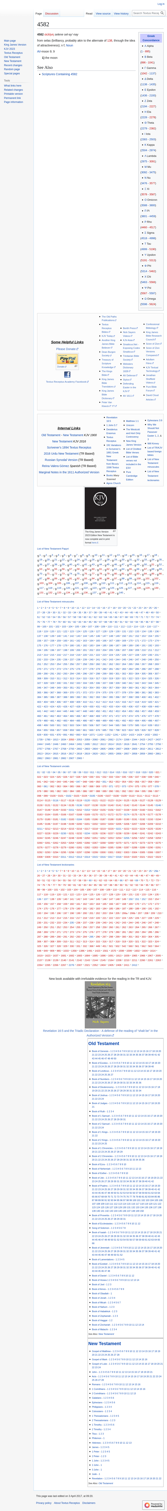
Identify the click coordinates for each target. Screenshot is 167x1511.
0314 (87, 856)
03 (48, 772)
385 (46, 697)
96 (108, 578)
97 (115, 578)
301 (118, 673)
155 (157, 636)
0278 (55, 847)
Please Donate (66, 349)
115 (148, 583)
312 (65, 678)
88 (48, 578)
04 (54, 772)
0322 (150, 856)
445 (65, 711)
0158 (126, 809)
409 (78, 701)
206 (118, 650)
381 (144, 692)
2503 (152, 139)
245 (124, 659)
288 (157, 669)
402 (157, 697)
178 (59, 645)
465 (72, 716)
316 (91, 678)
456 (137, 711)
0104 (84, 795)
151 (131, 636)
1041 (151, 62)
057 (144, 781)
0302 (118, 852)
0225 (150, 828)
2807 (118, 748)
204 (104, 650)
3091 (152, 161)
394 (104, 697)
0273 (142, 842)
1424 (139, 734)
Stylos (126, 379)
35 (160, 559)
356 (104, 687)
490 (111, 720)
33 (145, 559)
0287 (126, 847)
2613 (103, 744)
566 (124, 725)
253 (52, 664)
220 (85, 654)
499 (46, 725)
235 (59, 659)
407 (65, 701)
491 (118, 720)
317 (98, 678)
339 (118, 683)
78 (100, 573)
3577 (152, 183)
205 (111, 650)
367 (52, 692)
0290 (150, 847)
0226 (158, 828)
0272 (134, 842)
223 (104, 654)
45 (108, 564)
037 (137, 776)
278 (91, 669)
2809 (134, 748)
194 (39, 650)
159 (59, 640)
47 (123, 564)
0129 (158, 800)
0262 (55, 842)
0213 (55, 828)
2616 (126, 744)
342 (137, 683)
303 (131, 673)
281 (111, 669)
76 (85, 573)
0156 (111, 809)
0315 (95, 856)
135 (77, 592)
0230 (63, 833)
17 (148, 555)
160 (65, 640)
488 (98, 720)
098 (39, 795)
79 (108, 573)
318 (104, 678)
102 (156, 578)
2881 (55, 758)
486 (85, 720)
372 (85, 692)
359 (124, 687)
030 (91, 776)
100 (139, 578)
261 (104, 664)
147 (104, 636)
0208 (142, 823)
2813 (40, 753)
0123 (111, 800)
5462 (152, 271)
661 (85, 730)
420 (150, 701)
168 (118, 640)
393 (98, 697)
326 (157, 678)
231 (157, 654)
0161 (150, 809)
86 (160, 573)
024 (52, 776)
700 (111, 730)
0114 (40, 800)
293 (65, 673)
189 (131, 645)
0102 (68, 795)
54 (48, 569)
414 (111, 701)
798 (118, 730)
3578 (144, 194)
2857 (126, 753)
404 (46, 701)
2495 (87, 744)
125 (112, 587)
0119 (79, 800)
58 (78, 569)
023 (46, 776)
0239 (126, 833)
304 (137, 673)
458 (150, 711)
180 (72, 645)
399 (137, 697)
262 (111, 664)
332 (72, 683)
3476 (144, 183)
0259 (158, 838)
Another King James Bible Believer (108, 344)
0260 (40, 842)
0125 (126, 800)
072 (118, 786)
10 (95, 555)
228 (137, 654)
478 (157, 716)
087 (91, 791)
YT (113, 406)
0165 (55, 814)
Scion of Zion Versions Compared (153, 352)
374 (98, 692)
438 (144, 706)
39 (63, 564)
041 (39, 781)
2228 (144, 117)
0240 (134, 833)
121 (77, 587)
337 (104, 683)
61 (100, 569)
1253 (123, 734)
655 (46, 730)
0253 (111, 838)
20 (48, 559)
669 (91, 730)
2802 (79, 748)
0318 (118, 856)
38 (55, 564)
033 (111, 776)
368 (59, 692)
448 (85, 711)
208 (131, 650)
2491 (79, 744)
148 (111, 636)
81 (123, 573)
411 (91, 701)
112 (121, 583)
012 (99, 772)
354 (91, 687)
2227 (152, 106)
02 (43, 772)
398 (131, 697)
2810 (142, 748)
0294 (55, 852)
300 (111, 673)
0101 (61, 795)
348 (52, 687)
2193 (152, 95)
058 (150, 781)
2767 (55, 748)
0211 (40, 828)
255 (65, 664)
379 (131, 692)
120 (68, 587)
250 (157, 659)
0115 (48, 800)
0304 (134, 852)
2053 (79, 739)
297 (91, 673)
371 (78, 692)
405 (52, 701)
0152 (79, 809)
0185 (87, 819)
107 (77, 583)
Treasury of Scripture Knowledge (108, 363)
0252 (103, 838)
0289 (142, 847)
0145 (150, 805)
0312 (71, 856)
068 (91, 786)
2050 (71, 739)
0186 (95, 819)
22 (63, 559)
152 (137, 636)
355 (98, 687)
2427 (150, 739)
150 (124, 636)
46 (115, 564)
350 (65, 687)
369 (65, 692)
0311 (63, 856)
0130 (40, 805)
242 (104, 659)
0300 (103, 852)
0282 (87, 847)
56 (63, 569)
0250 (87, 838)
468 (91, 716)
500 (52, 725)
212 (157, 650)
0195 (40, 823)
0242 (150, 833)
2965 (79, 758)
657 (59, 730)
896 (143, 62)
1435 (152, 84)
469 (98, 716)
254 (59, 664)
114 (139, 583)
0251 (95, 838)
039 (150, 776)
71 (48, 573)
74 (70, 573)
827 (150, 730)
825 (137, 730)
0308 (40, 856)
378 (124, 692)
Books (109, 475)
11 (103, 555)
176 (46, 645)
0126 (134, 800)
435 (124, 706)
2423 (142, 739)
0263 (63, 842)
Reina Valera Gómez (55, 466)
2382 (152, 128)
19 (40, 559)
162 (78, 640)
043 (52, 781)
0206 (126, 823)
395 (111, 697)
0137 (87, 805)
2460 (63, 744)
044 (59, 781)
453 (118, 711)
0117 (63, 800)
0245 (48, 838)
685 (104, 730)
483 (65, 720)
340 (124, 683)
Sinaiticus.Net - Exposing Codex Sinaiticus (131, 348)
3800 (152, 205)
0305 (142, 852)
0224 (142, 828)
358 (118, 687)
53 (40, 569)
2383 (144, 139)
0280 (71, 847)
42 (85, 564)
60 (93, 569)
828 (157, 730)
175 (39, 645)
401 (150, 697)
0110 (131, 795)
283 (124, 669)
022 (39, 776)
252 (46, 664)
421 (157, 701)
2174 (118, 739)
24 (78, 559)
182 (85, 645)
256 (72, 664)
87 (40, 578)
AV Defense (129, 375)
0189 (118, 819)
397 (124, 697)
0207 (134, 823)
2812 (158, 748)
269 (157, 664)
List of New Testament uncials (53, 766)
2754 (142, 744)
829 (39, 734)
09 (79, 772)
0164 (48, 814)
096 (150, 791)
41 (78, 564)
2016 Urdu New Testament (61, 453)
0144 (142, 805)
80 (115, 573)
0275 (158, 842)
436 (131, 706)
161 (72, 640)
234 (52, 659)
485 (78, 720)
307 (157, 673)
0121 (95, 800)
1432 (147, 734)
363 (150, 687)
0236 (103, 833)
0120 (87, 800)
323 (137, 678)
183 (91, 645)
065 (72, 786)
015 (118, 772)
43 (93, 564)
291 (52, 673)
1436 (144, 95)
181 (78, 645)
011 (92, 772)
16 (140, 555)
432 (104, 706)
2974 (152, 150)
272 (52, 669)
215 (52, 654)
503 (72, 725)
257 (78, 664)
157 (46, 640)
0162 (158, 809)
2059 (87, 739)
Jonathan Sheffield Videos (151, 379)
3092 (144, 172)
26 (93, 559)
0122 (103, 800)
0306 (150, 852)
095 (144, 791)
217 (65, 654)
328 (46, 683)
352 (78, 687)
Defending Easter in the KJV (129, 387)
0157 (118, 809)
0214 (63, 828)
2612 (95, 744)
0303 (126, 852)
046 (72, 781)
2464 (71, 744)
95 (100, 578)
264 (124, 664)
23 (70, 559)
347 (46, 687)
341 (131, 683)
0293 (48, 852)
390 (78, 697)
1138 (144, 84)
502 (65, 725)
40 (70, 564)
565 (118, 725)
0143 (134, 805)
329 (52, 683)
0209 (150, 823)
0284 (103, 847)
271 (46, 669)
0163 (40, 814)
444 (59, 711)
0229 (55, 833)
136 (86, 592)
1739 (40, 739)
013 (105, 772)
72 (55, 573)
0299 (95, 852)
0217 (87, 828)
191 (144, 645)
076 (144, 786)
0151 (71, 809)
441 (39, 711)
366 (46, 692)
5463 (144, 282)
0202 (95, 823)
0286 (118, 847)
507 (98, 725)
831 (52, 734)
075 (137, 786)
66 (138, 569)
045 (65, 781)
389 (72, 697)
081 (52, 791)
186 (111, 645)
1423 (131, 734)
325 (150, 678)
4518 (144, 238)
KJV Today (107, 336)
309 (46, 678)
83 (138, 573)
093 (131, 791)
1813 (55, 739)
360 (131, 687)
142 (72, 636)
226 (124, 654)
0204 (111, 823)
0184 (79, 819)
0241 (142, 833)
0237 (111, 833)
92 (78, 578)
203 (98, 650)
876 (59, 734)
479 (39, 720)
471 (111, 716)
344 (150, 683)
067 (85, 786)
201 (85, 650)
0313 (79, 856)
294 (72, 673)
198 (65, 650)
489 (104, 720)
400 (144, 697)
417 (131, 701)
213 (39, 654)
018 (138, 772)
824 (131, 730)
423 (46, 706)
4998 (152, 238)
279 (98, 669)
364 (157, 687)
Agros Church (113, 483)
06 (64, 772)
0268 (103, 842)
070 (104, 786)
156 (39, 640)
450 (98, 711)
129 (148, 587)
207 (124, 650)
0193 (150, 819)
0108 (116, 795)
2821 (103, 753)
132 (50, 592)
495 (144, 720)
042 (46, 781)
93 (85, 578)
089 (104, 791)
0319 (126, 856)
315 (85, 678)
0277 (48, 847)
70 (40, 573)
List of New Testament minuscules (153, 463)
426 (65, 706)
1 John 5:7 (111, 425)
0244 (40, 838)
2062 (111, 739)
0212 (48, 828)
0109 (124, 795)
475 (137, 716)
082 (59, 791)
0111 (139, 795)
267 (144, 664)
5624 (152, 304)
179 (65, 645)
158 (52, 640)
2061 (103, 739)
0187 (103, 819)
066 (78, 786)
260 (98, 664)
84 (145, 573)
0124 (118, 800)
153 (144, 636)
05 (59, 772)
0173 (118, 814)
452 (111, 711)
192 (150, 645)
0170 (95, 814)
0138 (95, 805)
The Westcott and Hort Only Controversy (133, 433)
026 (65, 776)
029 (85, 776)
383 (157, 692)
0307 (158, 852)
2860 (150, 753)
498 (39, 725)
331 (65, 683)
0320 (134, 856)
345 (157, 683)
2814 (48, 753)
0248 (71, 838)
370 (72, 692)
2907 (71, 758)
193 (157, 645)
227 (131, 654)
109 (95, 583)
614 (144, 725)
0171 (103, 814)
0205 (118, 823)
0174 (126, 814)
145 (91, 636)
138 (109, 40)
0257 (142, 838)
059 (157, 781)
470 (104, 716)
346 (39, 687)
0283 (95, 847)
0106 (100, 795)
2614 (111, 744)
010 (86, 772)
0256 (134, 838)
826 (144, 730)
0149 (55, 809)
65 (130, 569)
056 (137, 781)
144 (85, 636)
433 (111, 706)
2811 (150, 748)
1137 (152, 73)
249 (150, 659)
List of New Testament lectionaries (153, 476)
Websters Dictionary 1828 (128, 368)
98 (123, 578)
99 (130, 578)
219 (78, 654)
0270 (118, 842)
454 (124, 711)
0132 (55, 805)
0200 (79, 823)
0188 (111, 819)
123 (95, 587)
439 (150, 706)
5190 (152, 249)
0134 (63, 805)
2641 (134, 744)
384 (39, 697)
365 (39, 692)
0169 (87, 814)
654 (39, 730)
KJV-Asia (127, 340)
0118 (71, 800)
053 (118, 781)
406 (59, 701)
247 (137, 659)
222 (98, 654)
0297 (79, 852)
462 (52, 716)
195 (46, 650)
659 (72, 730)
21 (55, 559)
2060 (95, 739)
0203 (103, 823)
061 (46, 786)
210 (144, 650)
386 (52, 697)
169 (124, 640)
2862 (40, 758)
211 (150, 650)
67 (145, 569)
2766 (48, 748)
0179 (40, 819)
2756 (158, 744)
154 (150, 636)
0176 (142, 814)
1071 (92, 734)
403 (39, 701)
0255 (126, 838)
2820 (95, 753)
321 (124, 678)
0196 (48, 823)
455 (131, 711)
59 (85, 569)
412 (98, 701)
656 (52, 730)
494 (137, 720)
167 (111, 640)
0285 (111, 847)
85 (153, 573)
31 (130, 559)
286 (144, 669)
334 (85, 683)
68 (153, 569)
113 (130, 583)
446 (72, 711)
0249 (79, 838)
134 (68, 592)
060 (39, 786)
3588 (144, 205)
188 (124, 645)
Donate (60, 367)
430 (91, 706)
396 (118, 697)
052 (111, 781)
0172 (111, 814)
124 (103, 587)
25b (156, 871)
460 (39, 716)
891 (65, 734)
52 (160, 564)
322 (131, 678)
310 (52, 678)
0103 (76, 795)
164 (91, 640)
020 (151, 772)
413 (104, 701)
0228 (48, 833)
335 (91, 683)
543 (104, 725)
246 (131, 659)
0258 (150, 838)
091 (118, 791)
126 (121, 587)
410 (85, 701)
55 (55, 569)
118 (50, 587)
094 (137, 791)
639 (150, 725)
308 (39, 678)
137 (95, 592)
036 (131, 776)
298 (98, 673)
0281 (79, 847)
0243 (158, 833)
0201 (87, 823)
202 (91, 650)
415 (118, 701)
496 (150, 720)
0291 (158, 847)
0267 (95, 842)
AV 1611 (127, 396)
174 (157, 640)
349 (59, 687)
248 (144, 659)
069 (98, 786)
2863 (48, 758)
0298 (87, 852)
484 (72, 720)
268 (150, 664)
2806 (111, 748)
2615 (118, 744)
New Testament (73, 435)
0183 (71, 819)
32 (138, 559)
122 (86, 587)
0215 (71, 828)
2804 (95, 748)
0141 (118, 805)
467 (85, 716)
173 (150, 640)
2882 (63, 758)
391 (85, 697)
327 (39, 683)
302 (124, 673)
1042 (144, 73)
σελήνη (49, 34)
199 (72, 650)
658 (65, 730)
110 (103, 583)
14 (125, 555)
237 (72, 659)
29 (115, 559)
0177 (150, 814)
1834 (63, 739)
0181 (55, 819)
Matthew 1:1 (132, 421)
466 (78, 716)
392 (91, 697)
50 (145, 564)
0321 (142, 856)
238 (78, 659)
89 (55, 578)
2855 (111, 753)
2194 (144, 106)
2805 (103, 748)
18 (155, 555)
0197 (55, 823)
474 (131, 716)
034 (118, 776)
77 (93, 573)
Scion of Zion (153, 343)
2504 (144, 150)
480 (46, 720)
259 (91, 664)
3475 (152, 172)
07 (69, 772)
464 (65, 716)
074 (131, 786)
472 (118, 716)
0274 (150, 842)
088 (98, 791)
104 (50, 583)
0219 (103, 828)
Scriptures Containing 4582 (59, 74)
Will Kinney (153, 443)
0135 (71, 805)
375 (104, 692)
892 (72, 734)
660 (78, 730)
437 (137, 706)
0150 (63, 809)
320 (118, 678)
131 (41, 592)
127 (130, 587)
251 (39, 664)
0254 (118, 838)
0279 (63, 847)
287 (150, 669)
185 (104, 645)
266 (137, 664)
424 (52, 706)
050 (98, 781)
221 (91, 654)
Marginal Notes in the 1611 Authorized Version (69, 472)
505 (85, 725)
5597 (152, 293)
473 (124, 716)
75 (78, 573)
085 (78, 791)
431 (98, 706)
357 (111, 687)
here (94, 543)
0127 (142, 800)
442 (46, 711)
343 (144, 683)
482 (59, 720)
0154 (95, 809)
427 (72, 706)
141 (65, 636)
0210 (158, 823)
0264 (71, 842)
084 (72, 791)
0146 (158, 805)
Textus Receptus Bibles (107, 328)
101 (147, 578)
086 (85, 791)
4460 (144, 227)
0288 (134, 847)
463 (59, 716)
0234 (87, 833)
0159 (134, 809)
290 (46, 673)
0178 (158, 814)
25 (85, 559)
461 (46, 716)
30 (123, 559)
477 (150, 716)
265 (131, 664)
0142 (126, 805)
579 (131, 725)
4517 (152, 227)
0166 (63, 814)
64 (123, 569)
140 (121, 592)
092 (124, 791)
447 (78, 711)
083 (65, 791)
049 (91, 781)
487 (91, 720)
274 (65, 669)
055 (131, 781)
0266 (87, 842)
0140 (111, 805)
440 (157, 706)
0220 (111, 828)
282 (118, 669)
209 (137, 650)
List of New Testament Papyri (53, 548)
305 (144, 673)
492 (124, 720)
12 (111, 555)
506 (91, 725)
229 (144, 654)
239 (85, 659)
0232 (79, 833)
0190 (126, 819)
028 (78, 776)
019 (144, 772)
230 (150, 654)
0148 (48, 809)
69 (160, 569)
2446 (55, 744)
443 (52, 711)
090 (111, 791)
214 (46, 654)
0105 (92, 795)
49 (138, 564)
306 (150, 673)
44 (100, 564)
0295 (63, 852)
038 (144, 776)
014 (112, 772)
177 (52, 645)
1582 (155, 734)
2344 (134, 739)
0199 (71, 823)
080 (46, 791)
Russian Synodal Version (61, 460)
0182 (63, 819)
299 (104, 673)
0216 (79, 828)
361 (137, 687)
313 (72, 678)
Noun (69, 45)
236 (65, 659)
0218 (95, 828)
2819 (87, 753)
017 (131, 772)
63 (115, 569)
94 (93, 578)
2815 (55, 753)
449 (91, 711)
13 (118, 555)
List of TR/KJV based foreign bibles (154, 451)
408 (72, 701)
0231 (71, 833)
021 (157, 772)
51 (153, 564)
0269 (111, 842)
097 (157, 791)
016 (125, 772)
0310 (55, 856)
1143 (100, 734)
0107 (108, 795)
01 (38, 772)
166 (104, 640)
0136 (79, 805)
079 (39, 791)
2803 (87, 748)
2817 (71, 753)
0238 (118, 833)
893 (78, 734)
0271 (126, 842)
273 (59, 669)
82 (130, 573)
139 (112, 592)
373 (91, 692)
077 (150, 786)
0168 (79, 814)
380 (137, 692)
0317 (111, 856)
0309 (48, 856)
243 (111, 659)
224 (111, 654)
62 (108, 569)
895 (147, 51)
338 (111, 683)
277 (85, 669)
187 (118, 645)
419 (144, 701)
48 (130, 564)
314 (78, 678)
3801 (144, 216)
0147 (40, 809)
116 (156, 583)
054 (124, 781)
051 (104, 781)
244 (118, 659)
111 (112, 583)
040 (157, 776)
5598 (144, 304)
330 (59, 683)
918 (85, 734)
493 (131, 720)
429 (85, 706)
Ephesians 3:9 (154, 420)
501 (59, 725)
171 (137, 640)
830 (46, 734)
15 (133, 555)
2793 (71, 748)
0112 (147, 795)
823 (124, 730)
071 (111, 786)
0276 (40, 847)
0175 (134, 814)
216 (59, 654)
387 (59, 697)
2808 (126, 748)
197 (59, 650)
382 (150, 692)
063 (59, 786)
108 (86, 583)
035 (124, 776)
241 (98, 659)
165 (98, 640)
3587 (152, 194)
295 (78, 673)
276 (78, 669)
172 (144, 640)
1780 (48, 739)
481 (52, 720)
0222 (126, 828)
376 (111, 692)
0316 (103, 856)
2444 (40, 744)
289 (39, 673)
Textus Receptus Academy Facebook (66, 381)
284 (131, 669)
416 (124, 701)
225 (118, 654)
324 (144, 678)
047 (78, 781)
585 (137, 725)
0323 (158, 856)
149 (118, 636)
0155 (103, 809)
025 (59, 776)
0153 (87, 809)
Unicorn (130, 425)
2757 (40, 748)
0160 (142, 809)
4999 (144, 249)
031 (98, 776)
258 (85, 664)
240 (91, 659)
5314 (144, 271)
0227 (40, 833)
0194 (158, 819)
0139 (103, 805)
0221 (118, 828)
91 (70, 578)
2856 (118, 753)
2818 (79, 753)
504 (78, 725)
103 (41, 583)
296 (85, 673)
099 (46, 795)
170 (131, 640)
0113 (155, 795)
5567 (144, 293)
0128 (150, 800)
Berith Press (129, 328)
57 (70, 569)
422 (39, 706)
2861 (158, 753)
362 (144, 687)
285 (137, 669)
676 (98, 730)
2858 (134, 753)
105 (59, 583)
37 (48, 564)
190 (137, 645)
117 (41, 587)
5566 (152, 282)
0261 (48, 842)
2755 (150, 744)
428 (78, 706)
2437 (158, 739)
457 (144, 711)
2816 (63, 753)
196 (52, 650)
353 (85, 687)
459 (157, 711)
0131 (48, 805)
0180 (48, 819)
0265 (79, 842)
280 (104, 669)
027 (72, 776)
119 (59, 587)
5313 (152, 260)
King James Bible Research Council (154, 336)
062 (52, 786)
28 (108, 559)
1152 (108, 734)
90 (63, 578)
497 (157, 720)
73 (63, 573)
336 (98, 683)
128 (139, 587)
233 (46, 659)
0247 (63, 838)
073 (124, 786)
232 (39, 659)
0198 (63, 823)
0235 (95, 833)
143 (78, 636)
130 (156, 587)
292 (59, 673)
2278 (152, 117)
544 (111, 725)
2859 (142, 753)
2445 (48, 744)
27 (100, 559)
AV (39, 51)
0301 (111, 852)
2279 (144, 128)
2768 (63, 748)
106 (68, 583)
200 (78, 650)
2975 (144, 161)
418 (137, 701)
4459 (152, 216)
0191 (134, 819)
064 (65, 786)
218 (72, 654)
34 (153, 559)
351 (72, 687)
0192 (142, 819)
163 (85, 640)
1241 (116, 734)
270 (39, 669)
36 (40, 564)
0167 (71, 814)
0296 (71, 852)
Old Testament (51, 435)
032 (104, 776)
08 (74, 772)
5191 (144, 260)
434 (118, 706)
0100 (53, 795)
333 (78, 683)
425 (59, 706)
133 (59, 592)
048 (85, 781)
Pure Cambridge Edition (131, 476)
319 (111, 678)
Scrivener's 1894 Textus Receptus (69, 447)
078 (157, 786)
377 (118, 692)
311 (59, 678)
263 (118, 664)
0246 (55, 838)
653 (157, 725)
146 (98, 636)
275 (72, 669)
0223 (134, 828)
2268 (126, 739)
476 (144, 716)
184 (98, 645)
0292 (40, 852)
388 (65, 697)
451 (104, 711)
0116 (55, 800)
